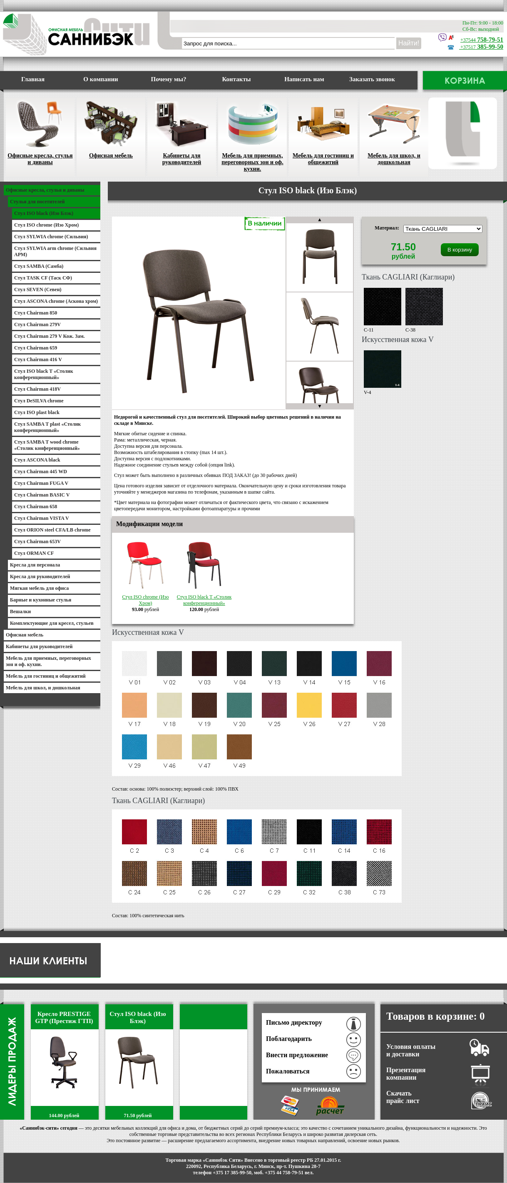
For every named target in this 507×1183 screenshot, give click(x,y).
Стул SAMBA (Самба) (38, 266)
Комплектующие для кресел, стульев (52, 623)
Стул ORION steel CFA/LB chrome (52, 530)
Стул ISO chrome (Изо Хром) (145, 597)
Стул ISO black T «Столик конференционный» (204, 597)
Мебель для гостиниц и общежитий (323, 131)
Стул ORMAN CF (34, 553)
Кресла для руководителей (40, 576)
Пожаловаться (288, 1071)
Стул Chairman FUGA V (41, 483)
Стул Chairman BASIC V (42, 495)
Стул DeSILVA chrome (38, 401)
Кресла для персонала (35, 565)
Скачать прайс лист (403, 1097)
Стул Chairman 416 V (38, 359)
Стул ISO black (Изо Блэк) (43, 213)
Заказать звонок (372, 79)
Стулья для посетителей (37, 202)
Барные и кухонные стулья (40, 600)
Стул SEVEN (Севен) (38, 289)
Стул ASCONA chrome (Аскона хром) (56, 301)
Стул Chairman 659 (35, 348)
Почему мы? (168, 79)
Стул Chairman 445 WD (40, 471)
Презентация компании (405, 1073)
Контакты (236, 79)
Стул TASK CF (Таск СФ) (43, 278)
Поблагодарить (289, 1038)
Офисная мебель (111, 128)
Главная (33, 79)
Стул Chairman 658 (35, 506)
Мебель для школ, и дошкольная (394, 131)
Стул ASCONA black (37, 460)
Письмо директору (294, 1022)
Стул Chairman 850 (35, 313)
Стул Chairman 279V (37, 324)
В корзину (459, 250)
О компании (100, 79)
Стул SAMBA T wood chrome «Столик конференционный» (47, 445)
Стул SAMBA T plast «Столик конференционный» (47, 427)
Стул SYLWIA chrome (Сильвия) (51, 237)
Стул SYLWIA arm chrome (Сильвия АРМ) (55, 251)
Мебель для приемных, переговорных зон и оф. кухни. (252, 134)
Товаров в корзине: (435, 1016)
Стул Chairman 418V (37, 389)
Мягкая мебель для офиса (39, 588)
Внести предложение (297, 1054)
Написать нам (304, 79)
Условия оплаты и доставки (410, 1050)
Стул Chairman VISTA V (41, 518)
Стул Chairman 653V (37, 541)
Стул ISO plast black (37, 412)
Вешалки (20, 611)
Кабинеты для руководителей (182, 131)
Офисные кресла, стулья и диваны (39, 131)
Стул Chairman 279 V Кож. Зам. (49, 336)
